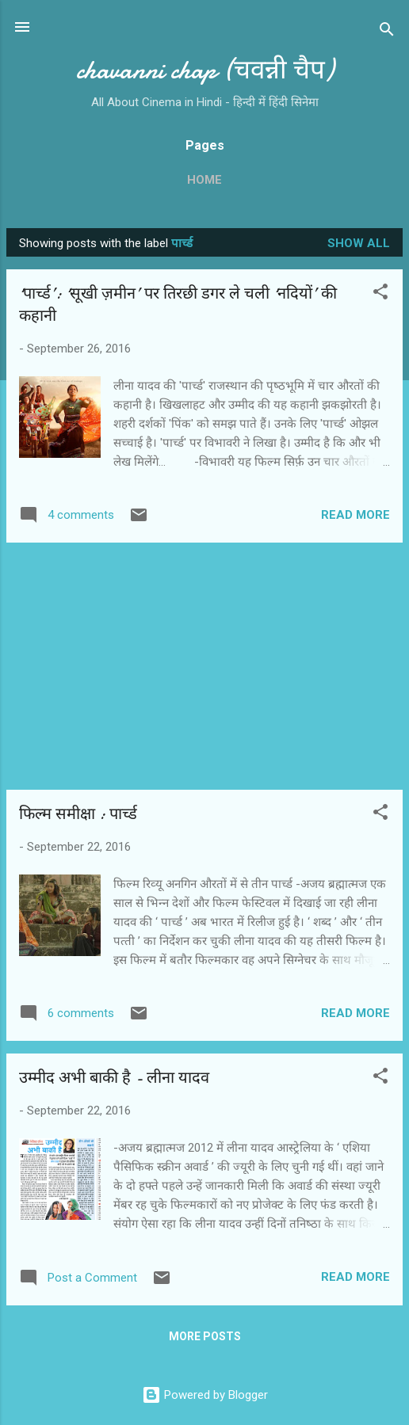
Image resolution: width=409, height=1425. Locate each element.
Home (204, 180)
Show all (358, 243)
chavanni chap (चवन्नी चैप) (205, 70)
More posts (205, 1336)
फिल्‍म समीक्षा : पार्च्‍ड (78, 814)
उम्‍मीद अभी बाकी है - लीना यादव (114, 1077)
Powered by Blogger (205, 1395)
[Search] (386, 32)
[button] (380, 294)
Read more (355, 515)
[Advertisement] (204, 666)
